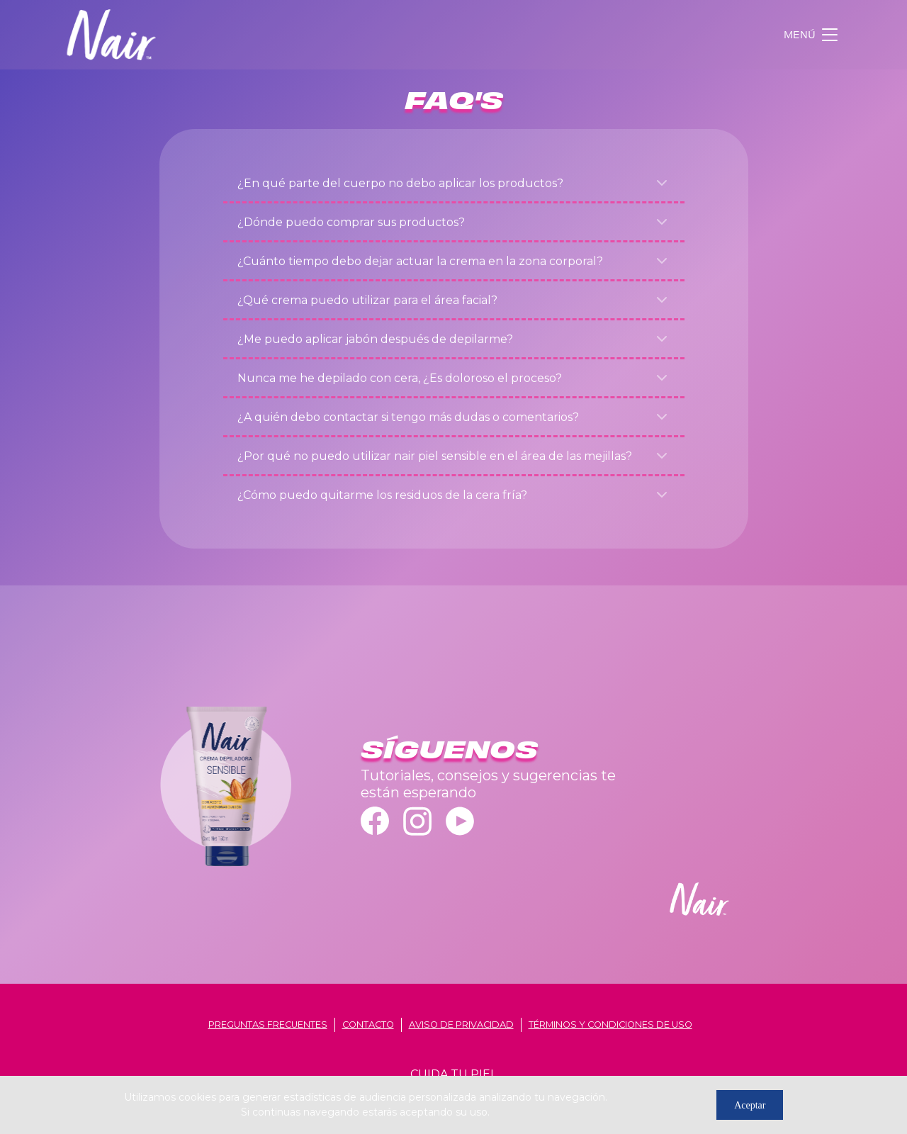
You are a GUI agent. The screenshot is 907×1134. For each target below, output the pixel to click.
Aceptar (749, 1105)
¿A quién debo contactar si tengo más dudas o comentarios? (408, 417)
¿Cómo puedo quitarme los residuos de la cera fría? (382, 495)
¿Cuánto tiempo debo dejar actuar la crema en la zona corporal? (420, 261)
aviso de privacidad (461, 1024)
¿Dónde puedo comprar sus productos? (351, 222)
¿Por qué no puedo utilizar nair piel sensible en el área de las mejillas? (434, 456)
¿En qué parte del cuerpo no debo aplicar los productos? (400, 183)
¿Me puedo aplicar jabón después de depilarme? (375, 339)
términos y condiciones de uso (610, 1024)
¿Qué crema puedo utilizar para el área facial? (367, 300)
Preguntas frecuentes (267, 1024)
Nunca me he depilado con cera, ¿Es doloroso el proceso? (399, 378)
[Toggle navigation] (812, 34)
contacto (368, 1024)
